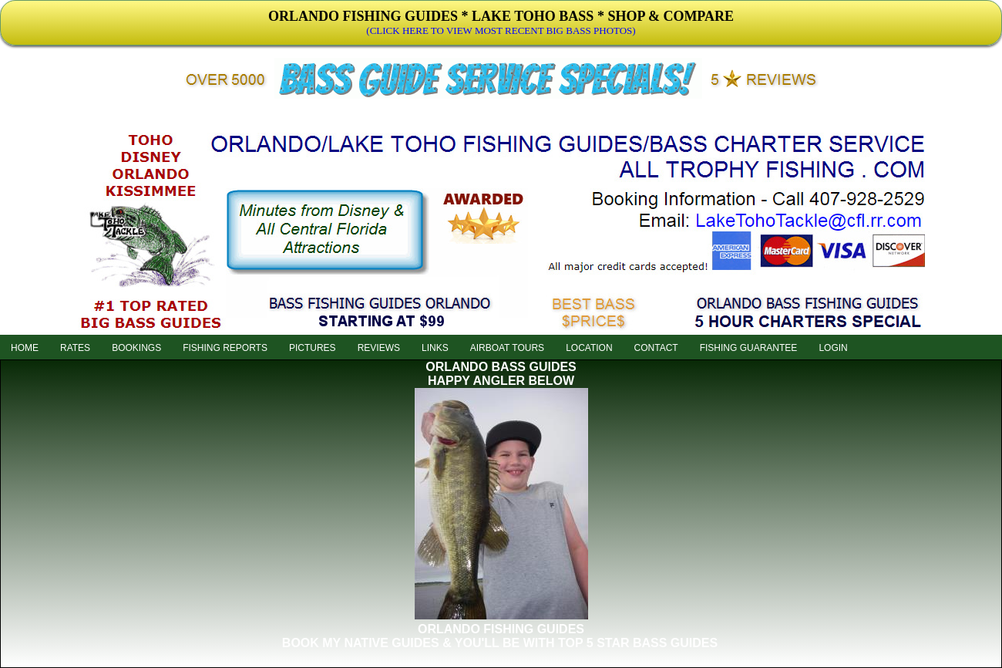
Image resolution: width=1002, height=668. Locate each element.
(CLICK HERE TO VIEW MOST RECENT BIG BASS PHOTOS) (500, 30)
